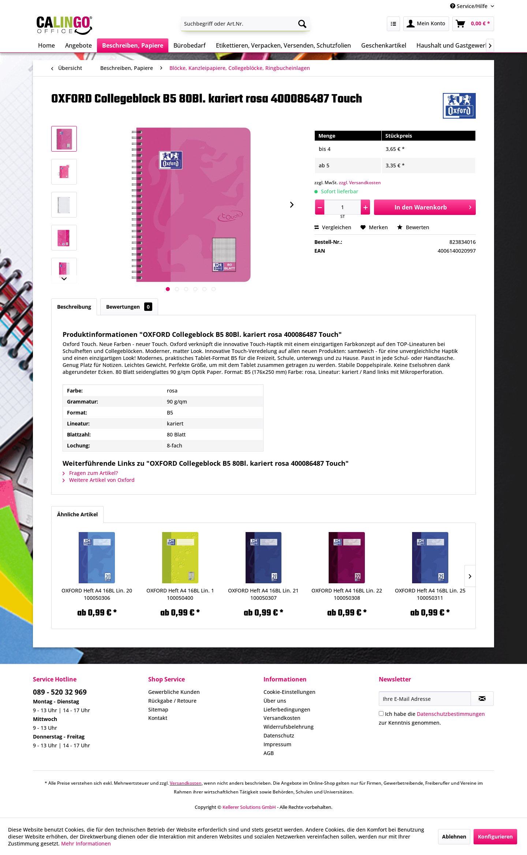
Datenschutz (279, 735)
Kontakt (157, 717)
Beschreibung (74, 306)
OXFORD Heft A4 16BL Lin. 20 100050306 (96, 594)
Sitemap (158, 709)
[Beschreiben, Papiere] (132, 45)
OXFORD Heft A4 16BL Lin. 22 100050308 (346, 594)
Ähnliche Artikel (77, 514)
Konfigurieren (495, 836)
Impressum (277, 744)
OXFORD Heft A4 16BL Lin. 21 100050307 (263, 594)
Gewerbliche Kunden (174, 691)
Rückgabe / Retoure (172, 700)
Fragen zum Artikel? (90, 472)
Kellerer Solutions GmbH (249, 807)
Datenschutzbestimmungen (451, 713)
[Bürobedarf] (189, 45)
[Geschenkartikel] (383, 45)
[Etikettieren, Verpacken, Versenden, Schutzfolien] (283, 45)
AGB (269, 753)
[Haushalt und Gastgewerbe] (454, 45)
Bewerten (413, 227)
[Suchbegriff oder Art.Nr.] (245, 23)
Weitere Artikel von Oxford (99, 479)
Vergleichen (332, 227)
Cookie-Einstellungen (289, 691)
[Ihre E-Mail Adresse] (425, 698)
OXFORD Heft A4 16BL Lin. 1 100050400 (180, 594)
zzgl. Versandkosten (360, 182)
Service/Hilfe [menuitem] (469, 6)
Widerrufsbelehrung (289, 726)
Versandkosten (282, 717)
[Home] (46, 45)
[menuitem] (245, 23)
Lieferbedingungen (287, 709)
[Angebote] (78, 45)
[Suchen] (302, 23)
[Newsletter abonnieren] (482, 698)
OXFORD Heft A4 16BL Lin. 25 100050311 (430, 594)
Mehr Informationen (86, 843)
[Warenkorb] (473, 23)
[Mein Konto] (426, 23)
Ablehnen (454, 836)
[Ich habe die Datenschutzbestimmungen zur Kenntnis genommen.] (381, 713)
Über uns (275, 700)
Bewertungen (129, 306)
